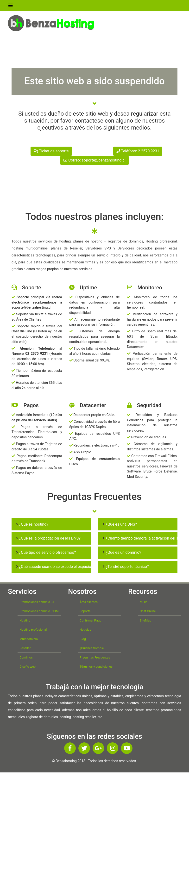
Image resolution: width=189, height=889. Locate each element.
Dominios (26, 657)
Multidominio (28, 639)
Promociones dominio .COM (39, 611)
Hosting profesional (33, 629)
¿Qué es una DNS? (120, 524)
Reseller (25, 648)
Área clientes (89, 602)
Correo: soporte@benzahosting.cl (94, 160)
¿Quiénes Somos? (92, 648)
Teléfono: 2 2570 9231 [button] (137, 151)
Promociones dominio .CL (37, 602)
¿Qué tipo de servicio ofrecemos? (46, 552)
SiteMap (145, 620)
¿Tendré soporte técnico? (126, 566)
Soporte (85, 611)
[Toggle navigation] (10, 7)
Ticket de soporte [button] (51, 151)
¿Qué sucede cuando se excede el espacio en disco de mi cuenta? (73, 566)
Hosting (24, 620)
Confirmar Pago (90, 620)
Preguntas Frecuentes (95, 657)
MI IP (143, 602)
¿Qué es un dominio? (122, 552)
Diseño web (27, 666)
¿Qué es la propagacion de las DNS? (48, 538)
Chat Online (148, 611)
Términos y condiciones (96, 666)
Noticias (85, 629)
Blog (83, 639)
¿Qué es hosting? (32, 524)
